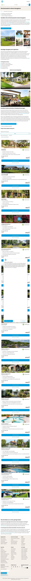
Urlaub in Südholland (24, 550)
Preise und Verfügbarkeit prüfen (6, 126)
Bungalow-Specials (3, 551)
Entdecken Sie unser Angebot (6, 28)
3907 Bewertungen (26, 349)
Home (1, 11)
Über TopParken (3, 538)
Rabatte (2, 548)
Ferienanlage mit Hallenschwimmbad (3, 561)
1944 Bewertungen (27, 199)
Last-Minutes (3, 550)
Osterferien (12, 556)
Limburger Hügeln (8, 23)
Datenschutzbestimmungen (19, 578)
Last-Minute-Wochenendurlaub (23, 113)
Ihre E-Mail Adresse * (4, 569)
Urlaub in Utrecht (23, 552)
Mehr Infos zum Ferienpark (15, 162)
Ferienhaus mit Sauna (4, 556)
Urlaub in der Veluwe (24, 556)
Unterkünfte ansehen (15, 160)
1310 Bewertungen (27, 174)
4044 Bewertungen (26, 224)
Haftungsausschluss (26, 578)
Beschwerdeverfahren (14, 541)
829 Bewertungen (27, 374)
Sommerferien (13, 550)
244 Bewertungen (27, 324)
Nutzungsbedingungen (3, 575)
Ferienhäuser (23, 538)
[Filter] (15, 133)
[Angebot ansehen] (4, 5)
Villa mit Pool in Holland (4, 555)
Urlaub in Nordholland (24, 548)
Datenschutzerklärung (3, 574)
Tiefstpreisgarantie (3, 525)
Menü (28, 1)
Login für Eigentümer (14, 543)
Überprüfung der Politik (14, 579)
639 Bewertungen (27, 474)
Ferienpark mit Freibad (4, 562)
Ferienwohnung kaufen (4, 542)
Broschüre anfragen (14, 542)
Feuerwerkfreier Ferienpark (5, 559)
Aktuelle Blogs (3, 541)
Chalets (22, 542)
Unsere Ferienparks (3, 539)
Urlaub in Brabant (23, 555)
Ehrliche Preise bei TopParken (15, 538)
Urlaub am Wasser (24, 559)
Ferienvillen (23, 539)
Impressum (18, 579)
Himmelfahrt (13, 557)
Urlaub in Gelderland (24, 551)
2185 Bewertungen (27, 249)
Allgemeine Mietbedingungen (11, 578)
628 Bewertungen (27, 424)
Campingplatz (23, 543)
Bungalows (22, 541)
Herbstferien (13, 551)
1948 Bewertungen (27, 399)
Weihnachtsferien (13, 552)
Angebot (28, 58)
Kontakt (12, 539)
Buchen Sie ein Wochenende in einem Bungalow (8, 123)
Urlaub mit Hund (3, 552)
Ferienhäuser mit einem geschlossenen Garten (7, 532)
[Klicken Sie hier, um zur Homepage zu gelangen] (2, 1)
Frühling (12, 555)
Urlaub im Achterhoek (24, 557)
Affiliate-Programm (3, 543)
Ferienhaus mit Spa (3, 557)
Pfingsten (12, 559)
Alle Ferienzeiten (13, 548)
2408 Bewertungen (26, 449)
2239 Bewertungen (27, 149)
